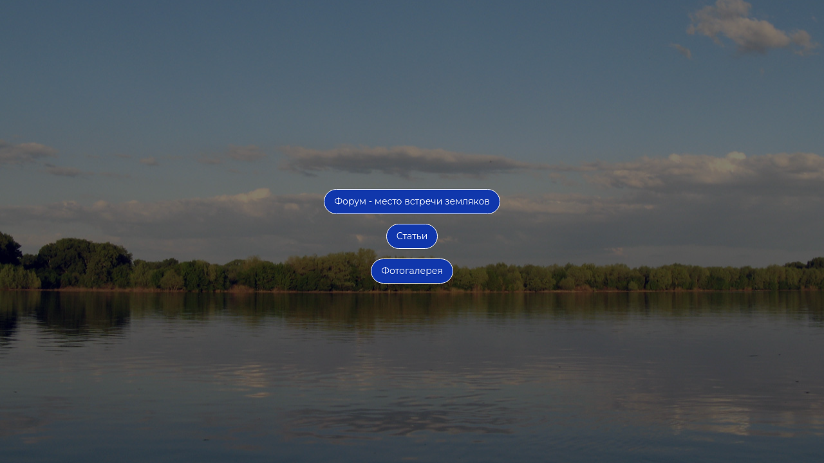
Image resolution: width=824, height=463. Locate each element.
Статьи (412, 236)
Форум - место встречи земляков (412, 201)
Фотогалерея (412, 271)
